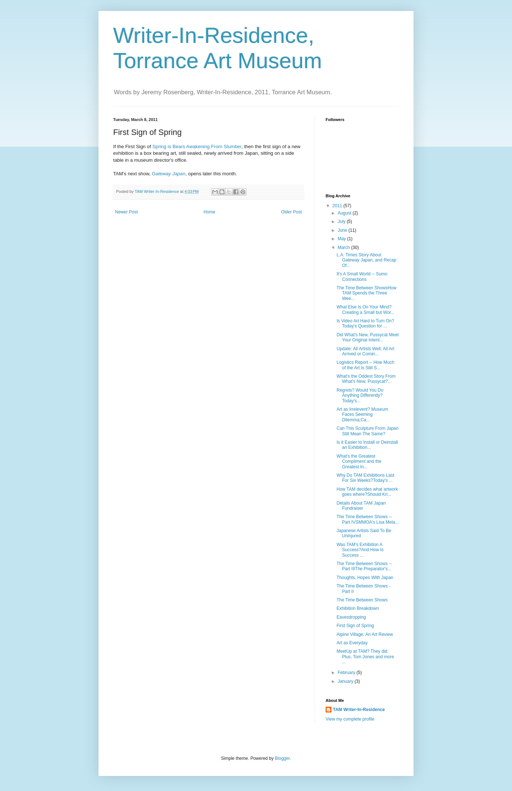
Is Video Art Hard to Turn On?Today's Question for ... (365, 323)
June (343, 230)
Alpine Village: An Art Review (365, 634)
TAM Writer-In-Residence (359, 709)
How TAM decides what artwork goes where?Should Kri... (367, 492)
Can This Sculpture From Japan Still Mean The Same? (367, 431)
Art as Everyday (352, 642)
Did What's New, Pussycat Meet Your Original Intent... (368, 337)
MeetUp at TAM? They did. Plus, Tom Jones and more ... (365, 656)
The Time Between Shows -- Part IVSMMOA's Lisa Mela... (368, 519)
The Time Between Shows (362, 600)
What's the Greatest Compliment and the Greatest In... (359, 461)
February (347, 672)
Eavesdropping (351, 617)
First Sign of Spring (355, 625)
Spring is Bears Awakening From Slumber (196, 146)
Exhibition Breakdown (358, 608)
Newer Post (126, 212)
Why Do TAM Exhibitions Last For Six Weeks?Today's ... (365, 478)
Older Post (291, 212)
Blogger (282, 758)
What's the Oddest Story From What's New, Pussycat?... (366, 379)
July (342, 221)
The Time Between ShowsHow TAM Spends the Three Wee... (366, 293)
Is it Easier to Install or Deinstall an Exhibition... (367, 445)
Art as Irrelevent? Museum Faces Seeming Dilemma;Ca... (362, 414)
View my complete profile (350, 719)
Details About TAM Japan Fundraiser (361, 506)
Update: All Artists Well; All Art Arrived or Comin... (365, 351)
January (346, 681)
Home (209, 212)
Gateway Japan (169, 173)
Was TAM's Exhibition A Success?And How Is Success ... (360, 550)
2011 (338, 205)
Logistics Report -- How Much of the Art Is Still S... (365, 365)
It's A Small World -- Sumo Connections (362, 276)
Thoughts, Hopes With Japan (365, 577)
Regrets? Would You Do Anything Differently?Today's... (360, 395)
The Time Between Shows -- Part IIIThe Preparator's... (364, 566)
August (345, 213)
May (342, 238)
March (344, 247)
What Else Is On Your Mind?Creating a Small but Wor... (365, 309)
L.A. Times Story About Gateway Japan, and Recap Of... (366, 260)
